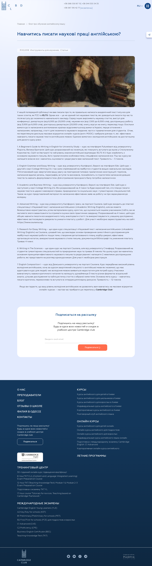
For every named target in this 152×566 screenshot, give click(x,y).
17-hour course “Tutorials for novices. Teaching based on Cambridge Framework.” (44, 494)
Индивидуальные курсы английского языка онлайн (102, 438)
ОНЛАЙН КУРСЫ (88, 421)
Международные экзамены (38, 503)
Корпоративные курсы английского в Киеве (98, 410)
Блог (21, 400)
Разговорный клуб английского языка (95, 414)
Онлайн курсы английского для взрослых (97, 434)
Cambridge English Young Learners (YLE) (37, 508)
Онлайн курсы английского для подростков (98, 430)
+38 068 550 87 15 (72, 4)
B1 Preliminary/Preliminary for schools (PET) (39, 516)
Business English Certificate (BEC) (34, 532)
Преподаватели (29, 395)
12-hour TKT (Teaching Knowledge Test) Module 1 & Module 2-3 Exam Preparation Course (47, 484)
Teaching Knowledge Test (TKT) (32, 536)
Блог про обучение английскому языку (47, 24)
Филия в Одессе (29, 411)
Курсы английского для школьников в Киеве (98, 398)
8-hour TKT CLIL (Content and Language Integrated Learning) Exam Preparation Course (47, 477)
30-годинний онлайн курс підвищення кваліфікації (42, 472)
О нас (21, 389)
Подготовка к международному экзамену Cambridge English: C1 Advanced (103, 443)
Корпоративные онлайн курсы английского (98, 449)
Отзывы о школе (29, 406)
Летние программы (91, 456)
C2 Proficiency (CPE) (27, 528)
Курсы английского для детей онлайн (95, 426)
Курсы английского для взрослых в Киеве (97, 402)
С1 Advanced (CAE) (26, 524)
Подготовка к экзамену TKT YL (32, 490)
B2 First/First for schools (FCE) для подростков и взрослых (46, 520)
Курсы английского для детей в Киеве (96, 394)
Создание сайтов (128, 554)
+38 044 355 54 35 (90, 4)
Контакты (24, 417)
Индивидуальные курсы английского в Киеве (99, 406)
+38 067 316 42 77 (72, 8)
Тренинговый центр (32, 467)
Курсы (81, 389)
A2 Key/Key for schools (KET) (31, 512)
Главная (21, 24)
